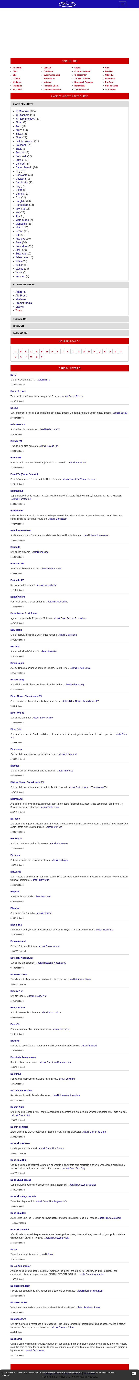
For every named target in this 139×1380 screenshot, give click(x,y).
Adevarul (17, 68)
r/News (20, 306)
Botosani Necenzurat (22, 958)
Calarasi (20, 163)
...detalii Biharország (74, 684)
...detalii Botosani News (79, 979)
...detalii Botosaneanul (48, 946)
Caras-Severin (24, 167)
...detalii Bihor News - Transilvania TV (80, 701)
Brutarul (15, 1040)
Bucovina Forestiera (22, 1090)
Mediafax (17, 82)
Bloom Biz (16, 924)
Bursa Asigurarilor (21, 1266)
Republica (17, 86)
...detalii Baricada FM (50, 568)
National (47, 82)
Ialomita (20, 208)
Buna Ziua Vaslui (20, 1229)
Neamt (19, 231)
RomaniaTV (80, 86)
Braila (19, 148)
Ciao (107, 68)
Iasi (18, 212)
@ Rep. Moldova (25, 118)
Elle (14, 75)
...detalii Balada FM (48, 446)
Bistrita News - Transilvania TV (27, 782)
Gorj (18, 197)
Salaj (18, 242)
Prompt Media (24, 303)
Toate (19, 310)
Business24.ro (18, 1319)
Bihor (19, 137)
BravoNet (16, 1024)
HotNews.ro (49, 78)
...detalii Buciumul (66, 1078)
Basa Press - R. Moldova (24, 613)
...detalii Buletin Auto (21, 1115)
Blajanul (15, 908)
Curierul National (82, 71)
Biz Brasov (16, 838)
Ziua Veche (110, 89)
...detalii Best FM (48, 651)
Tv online (17, 89)
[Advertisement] (70, 33)
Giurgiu (20, 193)
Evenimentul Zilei (52, 75)
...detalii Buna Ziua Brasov (50, 1148)
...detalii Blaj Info (42, 896)
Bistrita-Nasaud (24, 141)
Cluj (18, 171)
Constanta (22, 175)
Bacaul (14, 408)
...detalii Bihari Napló (79, 668)
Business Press (19, 1302)
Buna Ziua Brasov (20, 1143)
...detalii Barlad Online (57, 601)
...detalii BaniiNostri (57, 518)
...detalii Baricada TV (45, 585)
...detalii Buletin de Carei (93, 1131)
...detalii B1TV (43, 379)
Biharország (17, 679)
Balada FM (16, 441)
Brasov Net (17, 991)
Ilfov (18, 216)
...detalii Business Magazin (89, 1290)
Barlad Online (18, 596)
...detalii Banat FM (76, 462)
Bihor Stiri (16, 729)
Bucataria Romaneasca (23, 1057)
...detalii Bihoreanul (67, 754)
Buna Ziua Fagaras (21, 1180)
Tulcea (19, 264)
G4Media (109, 75)
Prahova (20, 238)
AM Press (21, 295)
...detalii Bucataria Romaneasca (54, 1062)
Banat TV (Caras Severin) (24, 474)
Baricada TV (17, 580)
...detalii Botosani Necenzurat (51, 962)
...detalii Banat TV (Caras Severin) (78, 479)
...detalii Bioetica (65, 770)
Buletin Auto (17, 1107)
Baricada (15, 547)
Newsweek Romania (84, 82)
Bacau (19, 133)
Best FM (15, 646)
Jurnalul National (82, 78)
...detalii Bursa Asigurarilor (90, 1274)
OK (133, 1374)
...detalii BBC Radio (67, 634)
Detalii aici (6, 1375)
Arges (19, 130)
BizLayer (15, 855)
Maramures (22, 220)
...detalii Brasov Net (36, 996)
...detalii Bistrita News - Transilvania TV (87, 787)
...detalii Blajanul (43, 913)
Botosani (21, 145)
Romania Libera (51, 86)
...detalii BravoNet (60, 1029)
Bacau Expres (18, 391)
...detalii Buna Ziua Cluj (73, 1168)
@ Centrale (22, 111)
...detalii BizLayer (59, 860)
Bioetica (15, 765)
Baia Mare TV (18, 424)
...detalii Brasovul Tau (51, 1012)
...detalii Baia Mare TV (49, 429)
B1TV (13, 374)
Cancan (47, 68)
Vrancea (20, 276)
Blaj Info (15, 891)
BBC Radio (16, 630)
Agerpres (21, 291)
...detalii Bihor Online (42, 717)
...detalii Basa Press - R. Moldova (69, 618)
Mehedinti (21, 223)
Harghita (20, 201)
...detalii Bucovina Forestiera (65, 1095)
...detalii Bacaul (120, 412)
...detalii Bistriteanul (49, 807)
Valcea (19, 268)
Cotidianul (48, 71)
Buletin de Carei (19, 1127)
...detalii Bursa (46, 1254)
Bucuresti (21, 156)
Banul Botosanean (21, 530)
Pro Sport (109, 82)
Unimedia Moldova (52, 89)
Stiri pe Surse (111, 86)
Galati (19, 190)
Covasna (21, 178)
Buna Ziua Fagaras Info (23, 1196)
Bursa (14, 1249)
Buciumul (16, 1074)
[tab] (69, 104)
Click (15, 71)
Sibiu (18, 250)
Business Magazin (20, 1286)
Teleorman (22, 257)
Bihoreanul (16, 749)
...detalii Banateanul (21, 499)
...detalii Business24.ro (62, 1327)
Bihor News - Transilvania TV (26, 696)
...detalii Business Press (88, 1307)
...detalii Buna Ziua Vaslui (56, 1237)
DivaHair (109, 71)
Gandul (16, 78)
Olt (17, 234)
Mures (19, 227)
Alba (18, 122)
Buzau (19, 159)
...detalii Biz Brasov (58, 843)
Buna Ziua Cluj (19, 1160)
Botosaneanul (18, 941)
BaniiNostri (17, 510)
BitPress (15, 818)
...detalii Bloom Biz (103, 929)
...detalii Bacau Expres (71, 396)
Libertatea (110, 78)
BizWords (16, 871)
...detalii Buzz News (34, 1350)
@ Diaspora (23, 115)
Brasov (20, 152)
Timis (19, 261)
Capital (78, 68)
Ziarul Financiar (82, 89)
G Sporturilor (81, 75)
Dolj (18, 186)
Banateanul (17, 490)
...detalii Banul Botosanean (95, 535)
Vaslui (19, 272)
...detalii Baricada (39, 552)
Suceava (21, 253)
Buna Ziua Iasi (18, 1213)
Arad (18, 126)
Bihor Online (17, 712)
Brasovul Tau (18, 1007)
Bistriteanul (17, 799)
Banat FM (16, 457)
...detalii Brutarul (89, 1045)
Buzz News (16, 1339)
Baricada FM (17, 563)
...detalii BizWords (40, 880)
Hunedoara (22, 204)
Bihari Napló (17, 663)
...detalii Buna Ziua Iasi (109, 1218)
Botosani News (19, 974)
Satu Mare (22, 246)
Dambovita (22, 182)
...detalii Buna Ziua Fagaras (82, 1184)
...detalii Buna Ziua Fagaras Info (50, 1201)
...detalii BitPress (53, 827)
